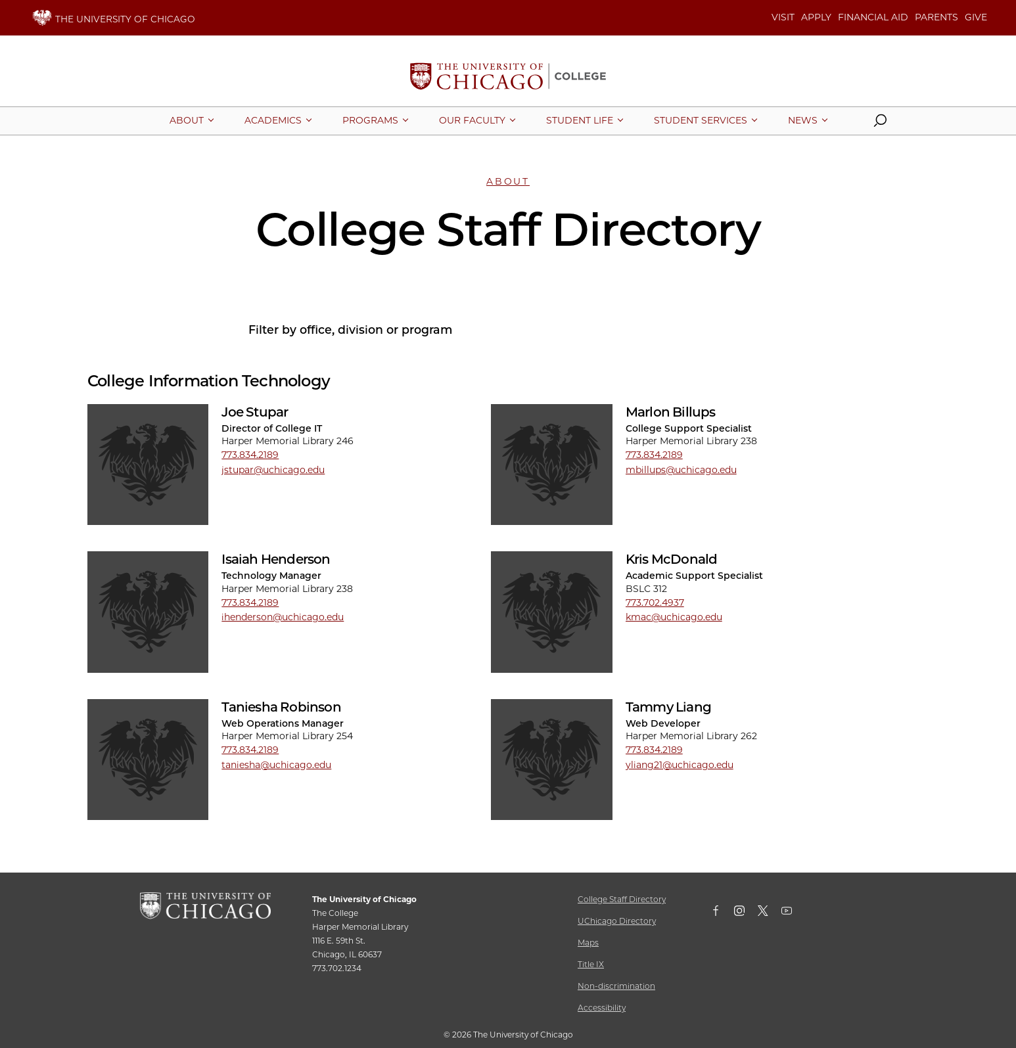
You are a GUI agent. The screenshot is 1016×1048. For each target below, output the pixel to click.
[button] (880, 123)
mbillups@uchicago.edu (681, 470)
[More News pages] (803, 120)
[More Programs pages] (370, 120)
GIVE (976, 17)
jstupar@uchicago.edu (273, 470)
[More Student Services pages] (701, 120)
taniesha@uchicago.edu (276, 765)
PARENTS (936, 17)
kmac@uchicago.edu (674, 617)
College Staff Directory (622, 899)
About (508, 181)
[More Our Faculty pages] (472, 120)
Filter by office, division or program (350, 329)
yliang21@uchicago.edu (679, 765)
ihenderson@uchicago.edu (282, 617)
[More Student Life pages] (580, 120)
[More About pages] (186, 120)
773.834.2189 (250, 455)
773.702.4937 (655, 602)
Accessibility (602, 1008)
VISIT (783, 17)
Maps (588, 942)
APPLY (816, 17)
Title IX (591, 964)
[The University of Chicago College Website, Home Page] (508, 77)
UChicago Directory (617, 921)
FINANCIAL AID (873, 17)
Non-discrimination (616, 986)
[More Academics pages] (273, 120)
